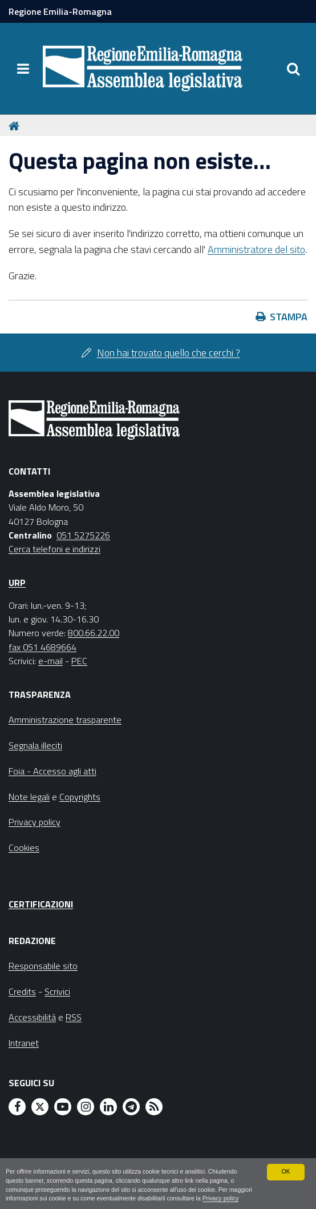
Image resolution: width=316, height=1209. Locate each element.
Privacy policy (24, 1198)
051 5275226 (83, 535)
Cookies (24, 847)
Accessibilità (32, 1017)
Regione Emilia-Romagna (60, 11)
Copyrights (79, 797)
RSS (74, 1017)
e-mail (50, 661)
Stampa (288, 316)
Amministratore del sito (256, 249)
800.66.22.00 (93, 633)
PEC (79, 661)
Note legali (29, 797)
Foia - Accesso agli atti (52, 771)
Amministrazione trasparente (65, 719)
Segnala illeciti (35, 745)
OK (285, 1161)
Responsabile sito (43, 966)
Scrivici (57, 991)
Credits (22, 991)
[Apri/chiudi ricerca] (293, 68)
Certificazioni (41, 904)
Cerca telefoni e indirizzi (54, 549)
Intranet (24, 1043)
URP (17, 582)
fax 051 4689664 (42, 647)
